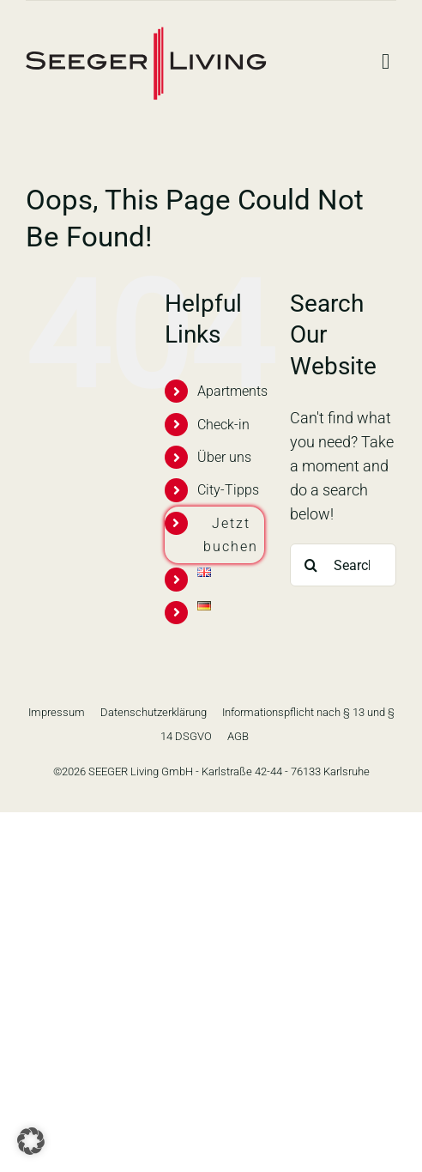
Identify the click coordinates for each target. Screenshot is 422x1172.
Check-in (223, 424)
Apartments (232, 391)
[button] (31, 1141)
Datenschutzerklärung (153, 712)
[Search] (311, 564)
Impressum (56, 712)
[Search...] (343, 564)
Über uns (224, 457)
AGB (238, 736)
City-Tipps (228, 490)
